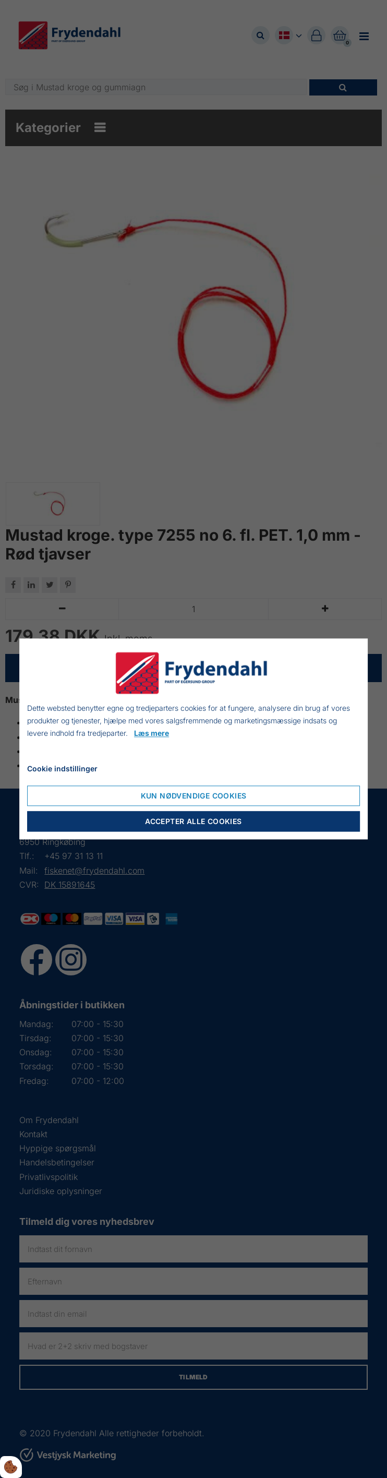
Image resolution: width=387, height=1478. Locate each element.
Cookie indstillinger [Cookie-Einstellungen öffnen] (62, 769)
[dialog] (193, 738)
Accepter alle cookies (193, 821)
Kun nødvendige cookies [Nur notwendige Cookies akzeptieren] (194, 796)
